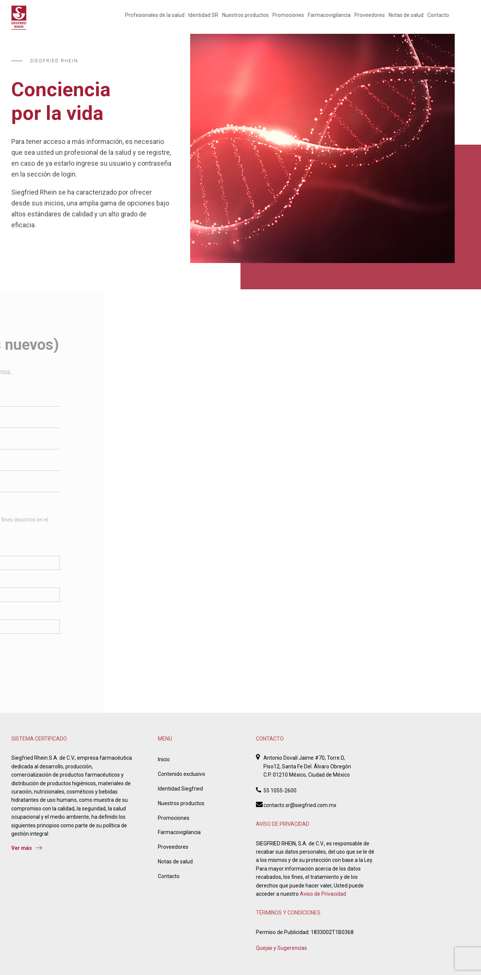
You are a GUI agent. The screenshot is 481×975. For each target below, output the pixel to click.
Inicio (164, 759)
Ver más (26, 848)
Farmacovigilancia (329, 15)
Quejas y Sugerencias (281, 948)
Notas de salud (406, 15)
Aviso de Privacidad (323, 894)
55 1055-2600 (279, 791)
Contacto (438, 15)
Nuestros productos (245, 15)
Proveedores (369, 15)
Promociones (288, 15)
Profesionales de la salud (155, 15)
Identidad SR (203, 15)
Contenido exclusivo (181, 774)
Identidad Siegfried (180, 789)
